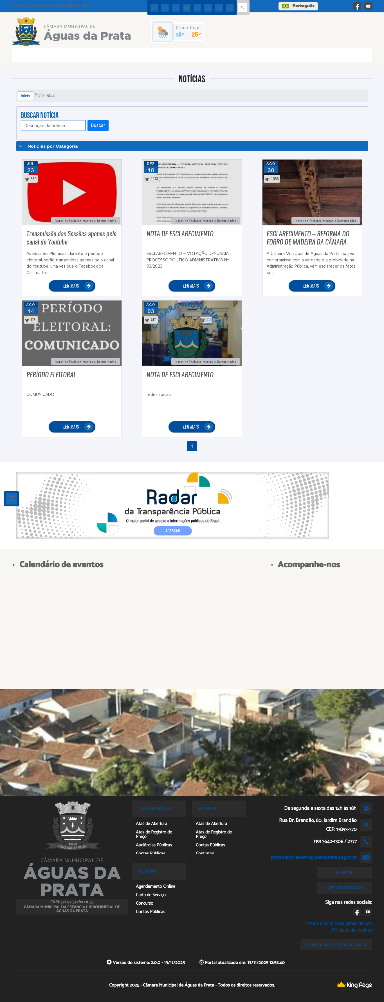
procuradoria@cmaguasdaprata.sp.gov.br (314, 857)
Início (25, 95)
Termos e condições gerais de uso (338, 923)
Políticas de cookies (352, 930)
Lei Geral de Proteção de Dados (336, 944)
